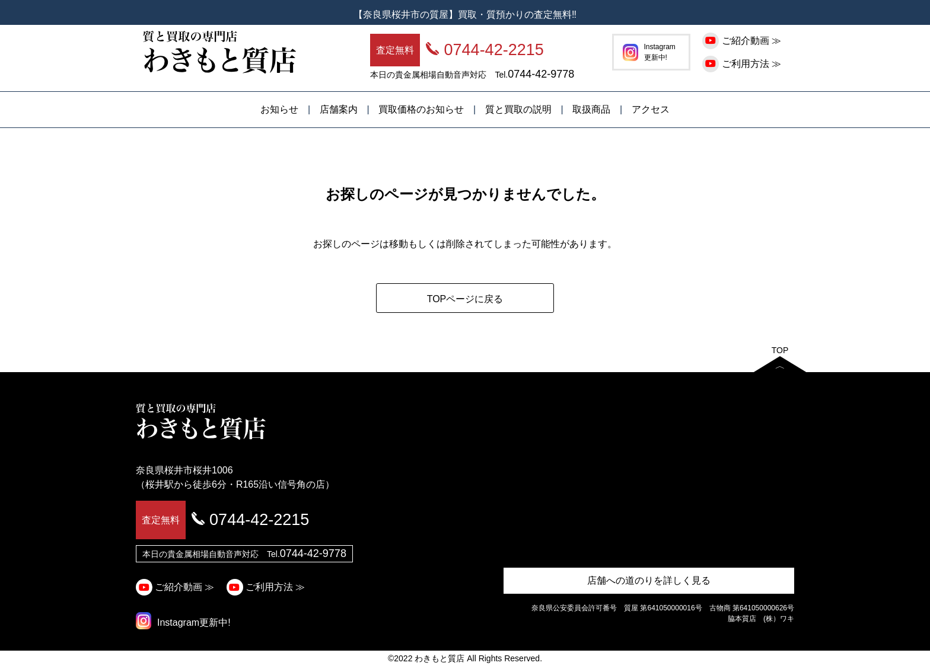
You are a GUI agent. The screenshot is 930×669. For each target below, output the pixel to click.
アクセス (651, 109)
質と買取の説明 (518, 109)
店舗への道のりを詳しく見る (649, 580)
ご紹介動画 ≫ (743, 41)
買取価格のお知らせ (421, 109)
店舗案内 (339, 109)
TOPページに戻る (465, 299)
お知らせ (279, 109)
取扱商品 (591, 109)
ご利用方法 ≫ (743, 64)
